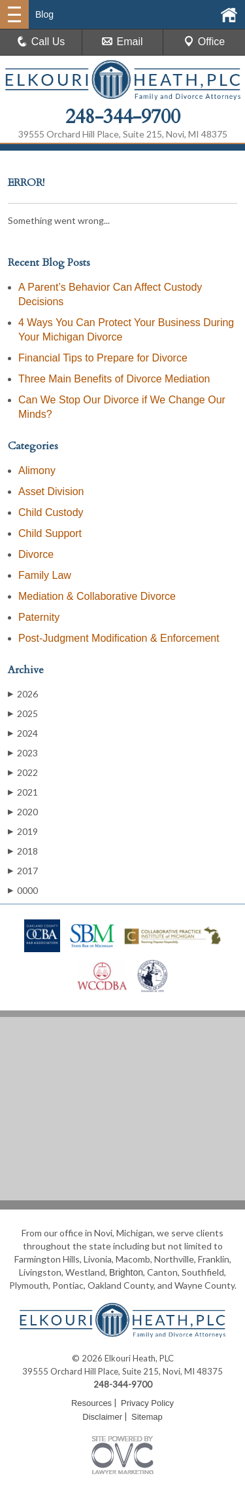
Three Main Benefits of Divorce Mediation (114, 378)
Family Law (44, 575)
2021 (23, 792)
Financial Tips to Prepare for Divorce (103, 357)
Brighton (126, 1272)
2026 (23, 694)
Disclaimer (102, 1417)
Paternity (38, 617)
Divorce (36, 554)
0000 (23, 890)
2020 (23, 811)
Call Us (41, 41)
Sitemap (147, 1417)
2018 (23, 851)
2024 (23, 733)
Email (122, 41)
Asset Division (51, 491)
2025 (23, 713)
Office (204, 41)
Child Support (50, 533)
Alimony (37, 470)
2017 (23, 870)
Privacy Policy (147, 1403)
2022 (23, 772)
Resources (91, 1403)
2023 (23, 753)
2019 (23, 831)
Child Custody (51, 512)
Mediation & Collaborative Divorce (97, 596)
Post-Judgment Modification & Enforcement (119, 638)
